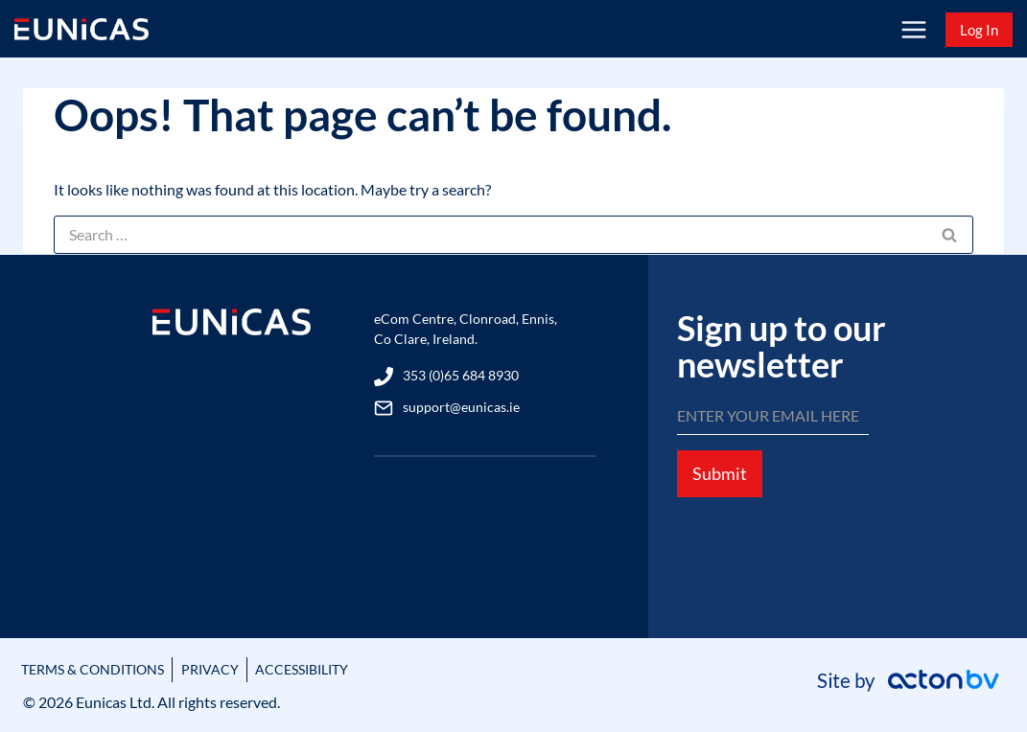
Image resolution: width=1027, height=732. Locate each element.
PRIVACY (235, 669)
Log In (979, 29)
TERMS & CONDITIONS (103, 669)
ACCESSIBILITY (339, 669)
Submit (719, 484)
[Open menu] (913, 29)
